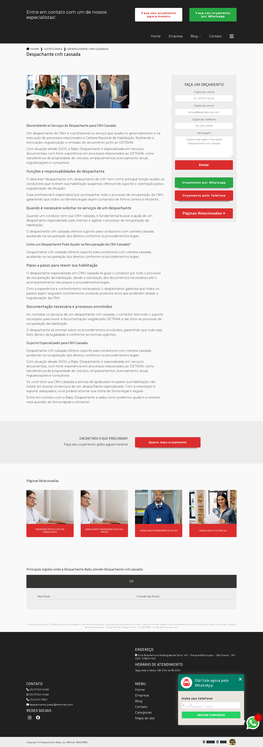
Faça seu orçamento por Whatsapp (213, 14)
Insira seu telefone (197, 698)
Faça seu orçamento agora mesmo (158, 14)
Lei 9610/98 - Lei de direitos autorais (157, 627)
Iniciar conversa (211, 715)
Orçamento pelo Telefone (204, 195)
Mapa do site (145, 718)
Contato (215, 36)
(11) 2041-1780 (36, 699)
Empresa (176, 36)
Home (156, 36)
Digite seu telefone (204, 119)
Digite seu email (204, 105)
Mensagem (204, 133)
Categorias (53, 49)
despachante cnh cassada (88, 49)
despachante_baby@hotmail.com (49, 704)
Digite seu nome (204, 92)
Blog (194, 36)
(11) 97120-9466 (37, 689)
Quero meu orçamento (168, 442)
